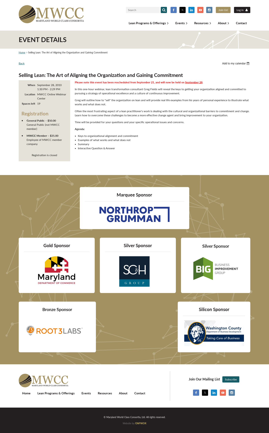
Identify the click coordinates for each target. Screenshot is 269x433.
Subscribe (231, 379)
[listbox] (236, 63)
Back (22, 63)
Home (22, 52)
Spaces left (28, 103)
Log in (240, 10)
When (31, 85)
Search (164, 10)
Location (30, 94)
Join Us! (223, 10)
